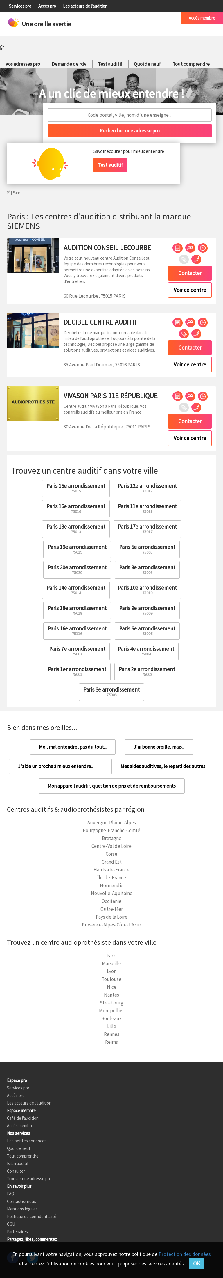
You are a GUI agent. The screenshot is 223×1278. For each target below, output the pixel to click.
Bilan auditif (18, 1163)
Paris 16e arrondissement (75, 508)
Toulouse (111, 979)
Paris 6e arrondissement (147, 630)
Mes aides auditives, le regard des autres (163, 766)
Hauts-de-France (111, 869)
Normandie (111, 885)
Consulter (16, 1171)
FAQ (10, 1194)
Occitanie (111, 901)
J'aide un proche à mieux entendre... (55, 766)
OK (196, 1263)
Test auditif (110, 64)
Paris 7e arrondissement (77, 651)
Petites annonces (117, 18)
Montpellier (111, 1010)
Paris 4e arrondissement (146, 651)
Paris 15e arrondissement (75, 488)
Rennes (111, 1034)
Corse (111, 854)
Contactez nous (21, 1201)
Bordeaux (111, 1018)
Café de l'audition (157, 18)
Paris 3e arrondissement (111, 691)
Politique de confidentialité (31, 1216)
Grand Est (112, 862)
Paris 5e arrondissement (147, 549)
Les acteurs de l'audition (85, 6)
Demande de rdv (69, 64)
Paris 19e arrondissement (77, 549)
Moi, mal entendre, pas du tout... (73, 747)
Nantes (111, 995)
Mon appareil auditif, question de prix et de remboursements (112, 786)
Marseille (111, 963)
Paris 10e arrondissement (147, 589)
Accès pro (47, 6)
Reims (111, 1042)
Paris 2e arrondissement (147, 671)
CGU (11, 1224)
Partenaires (17, 1231)
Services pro (20, 6)
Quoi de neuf (147, 64)
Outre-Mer (111, 909)
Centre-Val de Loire (111, 846)
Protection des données (185, 1254)
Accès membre (202, 18)
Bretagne (111, 838)
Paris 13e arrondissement (75, 528)
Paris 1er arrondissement (77, 671)
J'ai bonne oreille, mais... (159, 747)
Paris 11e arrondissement (147, 508)
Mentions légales (22, 1209)
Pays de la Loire (111, 917)
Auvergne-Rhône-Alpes (111, 822)
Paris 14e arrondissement (75, 589)
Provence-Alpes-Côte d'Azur (111, 924)
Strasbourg (111, 1002)
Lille (111, 1026)
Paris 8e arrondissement (147, 569)
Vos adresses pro (23, 64)
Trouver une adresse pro (29, 1178)
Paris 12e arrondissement (147, 488)
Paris (111, 955)
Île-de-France (111, 877)
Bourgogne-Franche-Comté (111, 830)
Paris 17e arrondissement (147, 528)
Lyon (111, 971)
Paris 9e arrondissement (147, 610)
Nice (111, 987)
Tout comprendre (191, 64)
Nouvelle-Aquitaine (111, 893)
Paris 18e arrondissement (77, 610)
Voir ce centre (190, 289)
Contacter (190, 273)
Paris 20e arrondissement (77, 569)
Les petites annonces (26, 1141)
